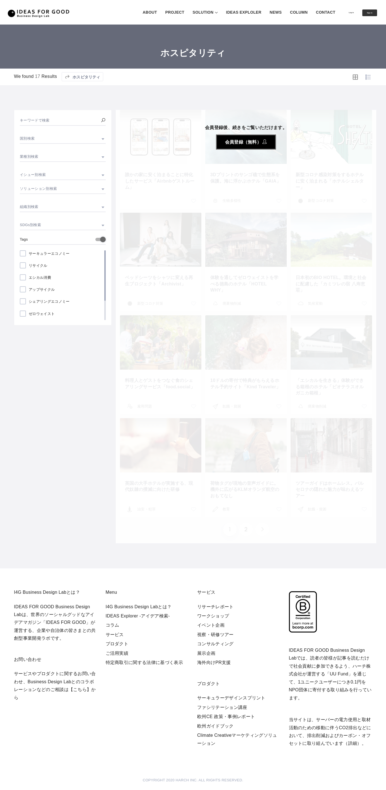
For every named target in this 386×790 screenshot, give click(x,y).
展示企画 (206, 653)
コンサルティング (215, 643)
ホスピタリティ (82, 92)
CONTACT (307, 12)
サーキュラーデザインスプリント (231, 698)
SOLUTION (184, 12)
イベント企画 (211, 625)
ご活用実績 (117, 653)
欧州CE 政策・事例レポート (226, 716)
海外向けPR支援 (214, 662)
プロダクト (117, 643)
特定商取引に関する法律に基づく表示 (144, 662)
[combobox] (63, 138)
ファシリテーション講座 (222, 707)
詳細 (352, 743)
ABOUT (131, 12)
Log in (337, 12)
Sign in (364, 12)
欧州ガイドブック (215, 726)
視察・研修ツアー (215, 634)
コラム (112, 625)
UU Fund (339, 674)
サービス (115, 634)
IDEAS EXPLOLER (225, 12)
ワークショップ (213, 616)
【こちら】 (80, 689)
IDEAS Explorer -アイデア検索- (138, 616)
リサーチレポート (215, 606)
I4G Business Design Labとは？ (139, 606)
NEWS (257, 12)
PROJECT (156, 12)
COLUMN (280, 12)
